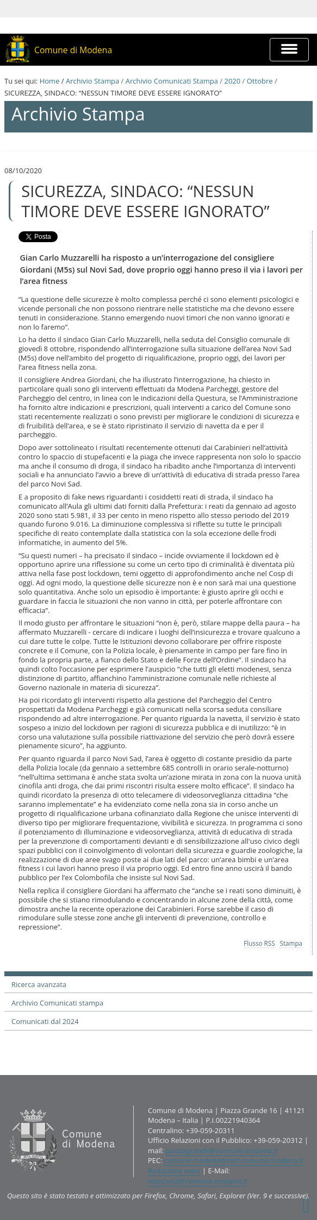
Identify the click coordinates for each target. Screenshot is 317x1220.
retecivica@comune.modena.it (197, 1181)
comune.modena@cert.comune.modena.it (233, 1160)
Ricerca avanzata (38, 984)
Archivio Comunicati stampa (57, 1003)
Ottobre (260, 81)
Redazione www (174, 1170)
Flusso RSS (259, 943)
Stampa (291, 943)
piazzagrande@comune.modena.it (222, 1150)
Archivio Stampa (92, 81)
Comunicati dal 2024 (45, 1021)
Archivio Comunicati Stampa (172, 81)
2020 (232, 81)
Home (50, 81)
